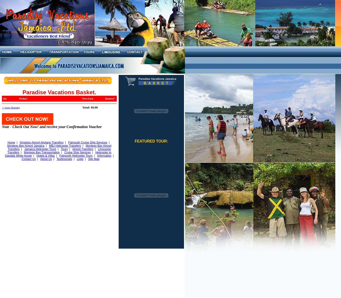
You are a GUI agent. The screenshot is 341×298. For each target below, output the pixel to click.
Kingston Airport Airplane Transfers (42, 142)
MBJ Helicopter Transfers (65, 145)
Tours (64, 149)
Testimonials (64, 159)
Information (104, 155)
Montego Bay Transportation (42, 152)
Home (11, 142)
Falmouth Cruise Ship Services (87, 142)
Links (80, 159)
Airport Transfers (82, 149)
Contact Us (29, 159)
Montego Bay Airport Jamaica (26, 145)
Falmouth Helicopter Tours (76, 155)
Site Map (93, 159)
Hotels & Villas (45, 155)
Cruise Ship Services (77, 152)
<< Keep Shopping (11, 107)
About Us (46, 159)
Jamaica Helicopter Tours (40, 149)
